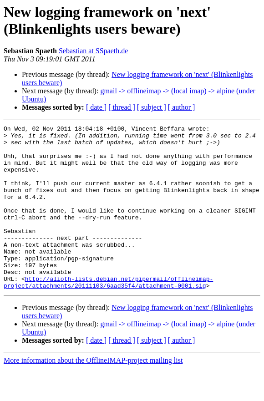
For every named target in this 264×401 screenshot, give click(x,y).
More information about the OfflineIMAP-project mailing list (93, 393)
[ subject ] (151, 107)
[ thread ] (121, 107)
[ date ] (96, 107)
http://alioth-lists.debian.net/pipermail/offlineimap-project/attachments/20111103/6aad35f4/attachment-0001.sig (108, 314)
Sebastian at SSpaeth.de (93, 51)
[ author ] (181, 107)
